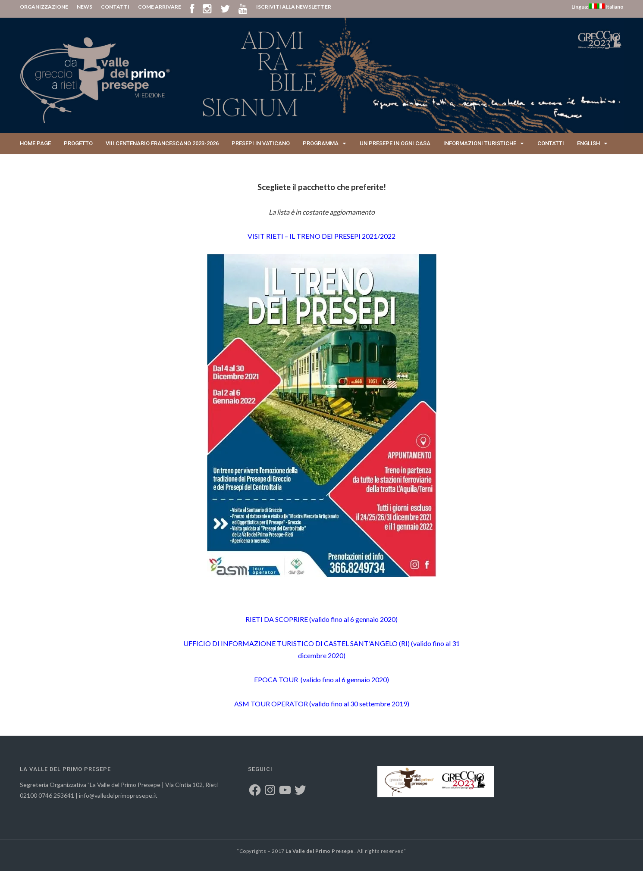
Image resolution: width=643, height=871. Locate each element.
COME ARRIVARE (159, 6)
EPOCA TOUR (276, 679)
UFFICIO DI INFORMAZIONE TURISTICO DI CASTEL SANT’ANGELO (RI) (296, 643)
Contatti (550, 143)
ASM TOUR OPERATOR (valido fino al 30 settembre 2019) (321, 703)
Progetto (78, 143)
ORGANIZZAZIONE (44, 6)
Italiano (610, 6)
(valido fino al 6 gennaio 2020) (353, 619)
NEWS (84, 6)
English (588, 143)
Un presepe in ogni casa (395, 143)
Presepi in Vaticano (261, 143)
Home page (35, 143)
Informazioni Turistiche (479, 143)
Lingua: (584, 6)
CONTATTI (115, 6)
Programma (321, 143)
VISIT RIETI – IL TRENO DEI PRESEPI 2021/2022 (321, 236)
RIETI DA (276, 619)
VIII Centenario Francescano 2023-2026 (162, 143)
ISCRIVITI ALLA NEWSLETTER (293, 6)
